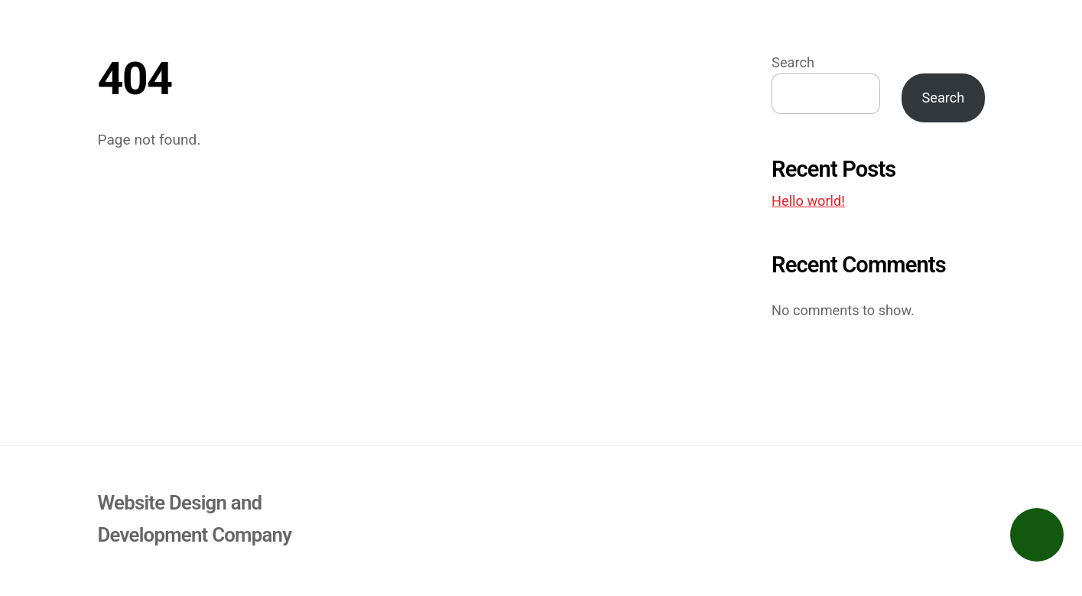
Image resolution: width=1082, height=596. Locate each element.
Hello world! (808, 201)
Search (793, 62)
